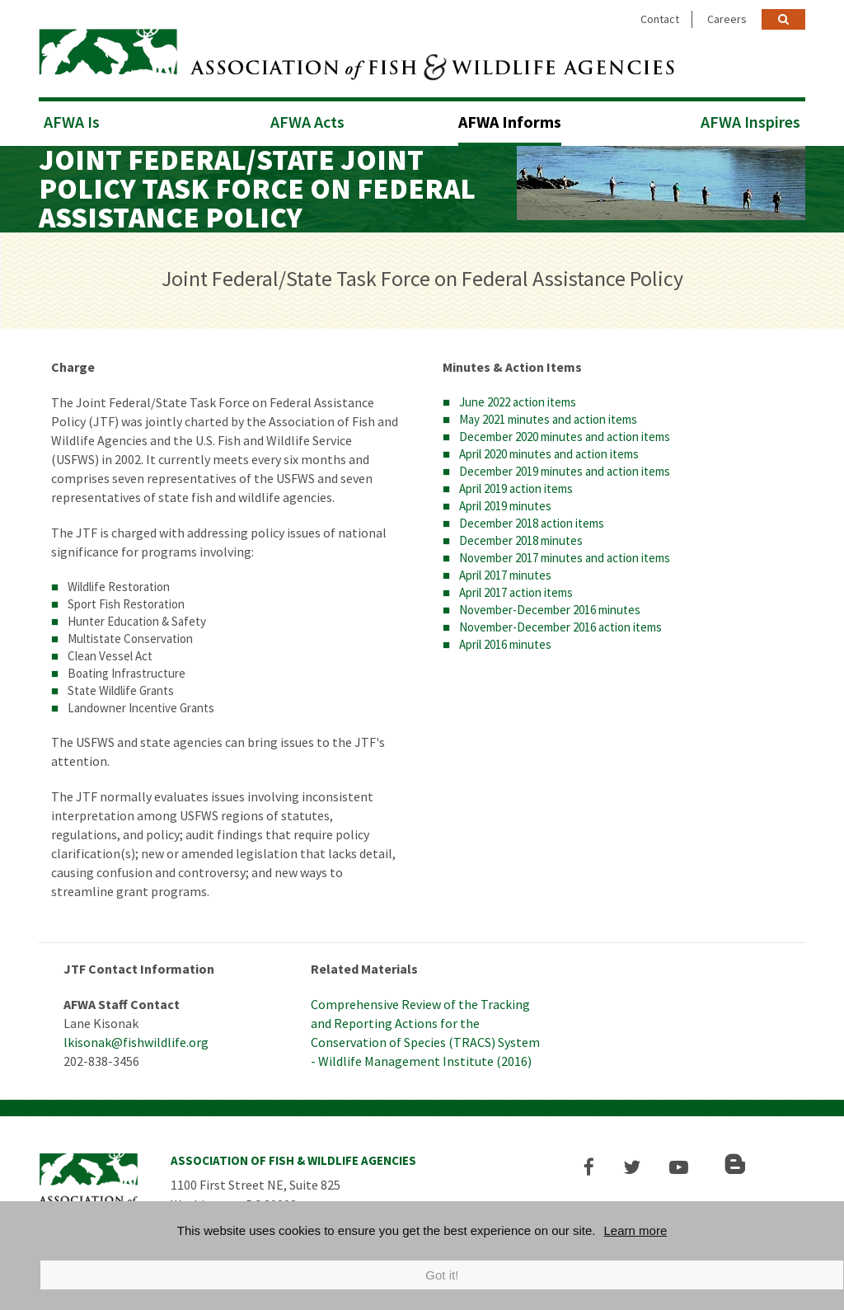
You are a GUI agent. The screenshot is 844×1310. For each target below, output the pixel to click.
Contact (659, 19)
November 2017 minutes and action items (564, 553)
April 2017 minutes (505, 570)
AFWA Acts (307, 116)
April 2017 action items (516, 587)
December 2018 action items (531, 518)
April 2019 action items (516, 483)
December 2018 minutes (521, 535)
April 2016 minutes (505, 639)
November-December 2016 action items (560, 622)
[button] (596, 1162)
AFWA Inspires (750, 116)
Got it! (441, 1275)
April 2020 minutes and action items (549, 449)
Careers (727, 19)
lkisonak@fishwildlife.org (136, 1037)
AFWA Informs (509, 116)
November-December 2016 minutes (549, 605)
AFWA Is (72, 116)
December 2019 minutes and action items (564, 466)
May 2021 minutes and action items (548, 414)
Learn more (636, 1230)
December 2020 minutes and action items (564, 431)
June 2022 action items (517, 397)
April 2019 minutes (505, 501)
